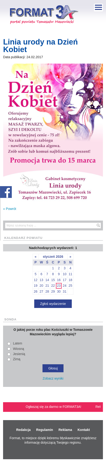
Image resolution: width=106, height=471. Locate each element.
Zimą (16, 359)
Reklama (65, 430)
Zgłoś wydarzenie (53, 304)
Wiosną (18, 349)
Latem (17, 343)
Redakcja (23, 430)
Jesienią (19, 354)
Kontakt (83, 430)
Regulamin (44, 430)
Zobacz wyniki (53, 378)
